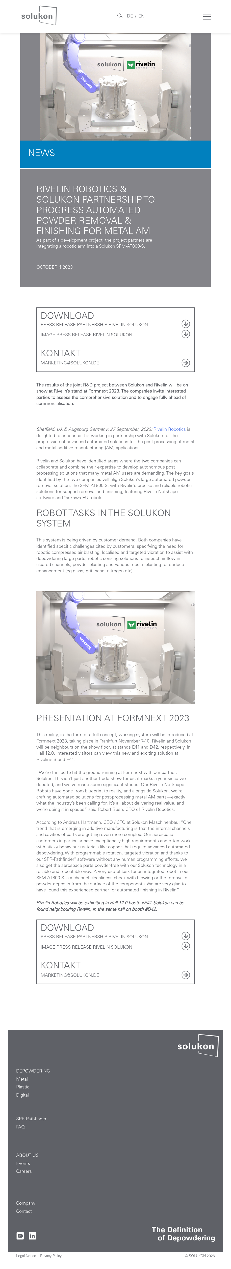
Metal (22, 1079)
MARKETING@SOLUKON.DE (70, 363)
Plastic (22, 1087)
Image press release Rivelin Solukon (86, 335)
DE (130, 16)
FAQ (20, 1127)
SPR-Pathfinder (31, 1119)
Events (23, 1164)
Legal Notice (26, 1256)
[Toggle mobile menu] (207, 16)
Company (25, 1203)
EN (141, 16)
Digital (22, 1095)
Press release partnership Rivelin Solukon (94, 325)
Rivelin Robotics (169, 429)
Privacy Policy (51, 1256)
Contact (24, 1211)
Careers (24, 1171)
